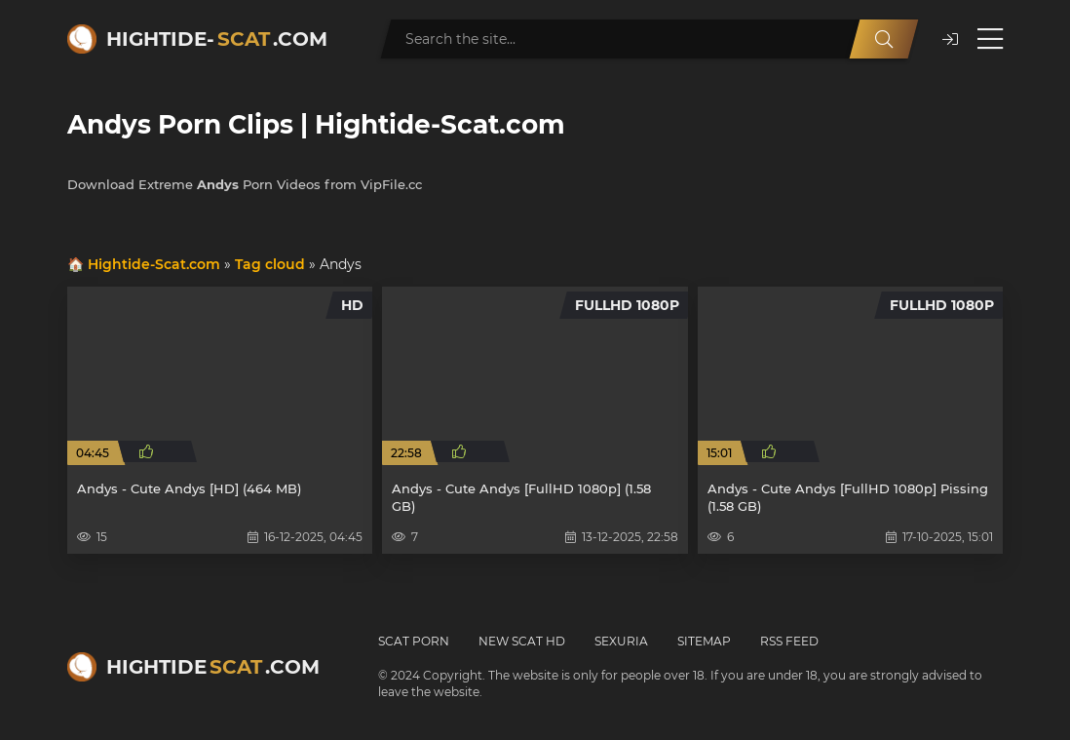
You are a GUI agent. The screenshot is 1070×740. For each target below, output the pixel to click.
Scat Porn (413, 641)
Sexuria (621, 641)
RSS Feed (789, 641)
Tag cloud (270, 264)
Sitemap (704, 641)
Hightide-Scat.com (154, 264)
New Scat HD (521, 641)
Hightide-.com (216, 39)
